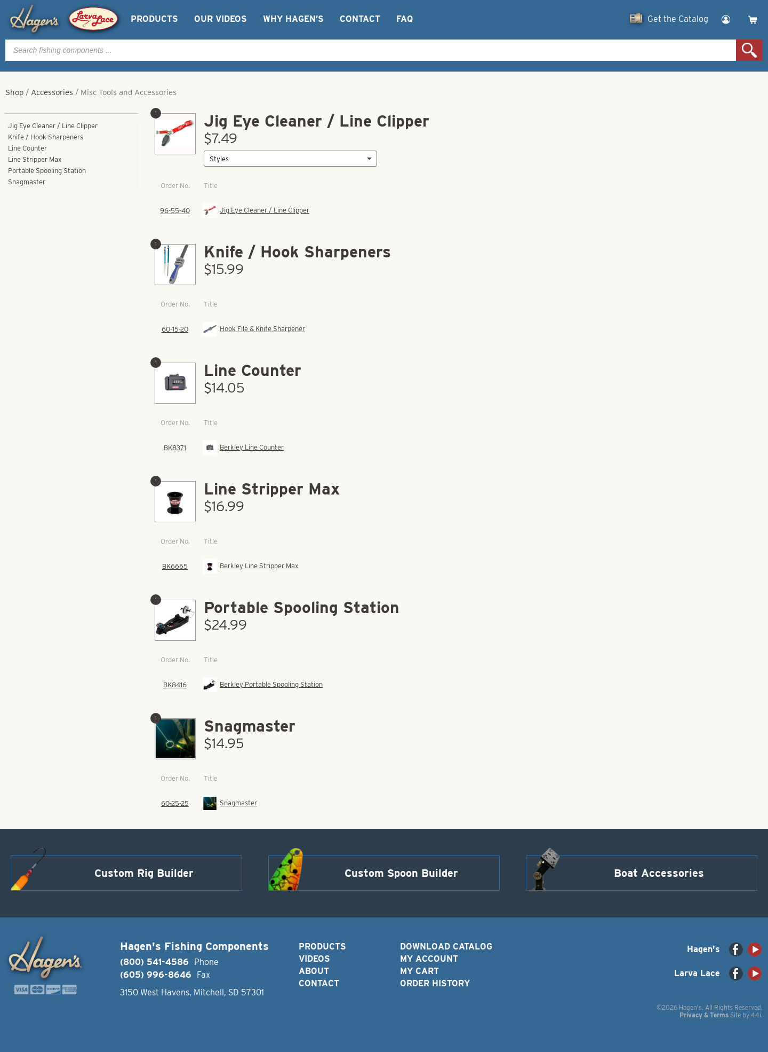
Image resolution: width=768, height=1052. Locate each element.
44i (756, 1015)
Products (154, 19)
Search (749, 50)
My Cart (419, 971)
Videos (314, 959)
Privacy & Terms (704, 1015)
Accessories (52, 92)
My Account (429, 959)
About (314, 971)
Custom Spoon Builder (401, 873)
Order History (435, 983)
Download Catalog (446, 946)
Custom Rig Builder (144, 873)
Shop (14, 92)
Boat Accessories (659, 873)
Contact (360, 19)
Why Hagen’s (293, 19)
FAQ (404, 19)
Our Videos (220, 19)
